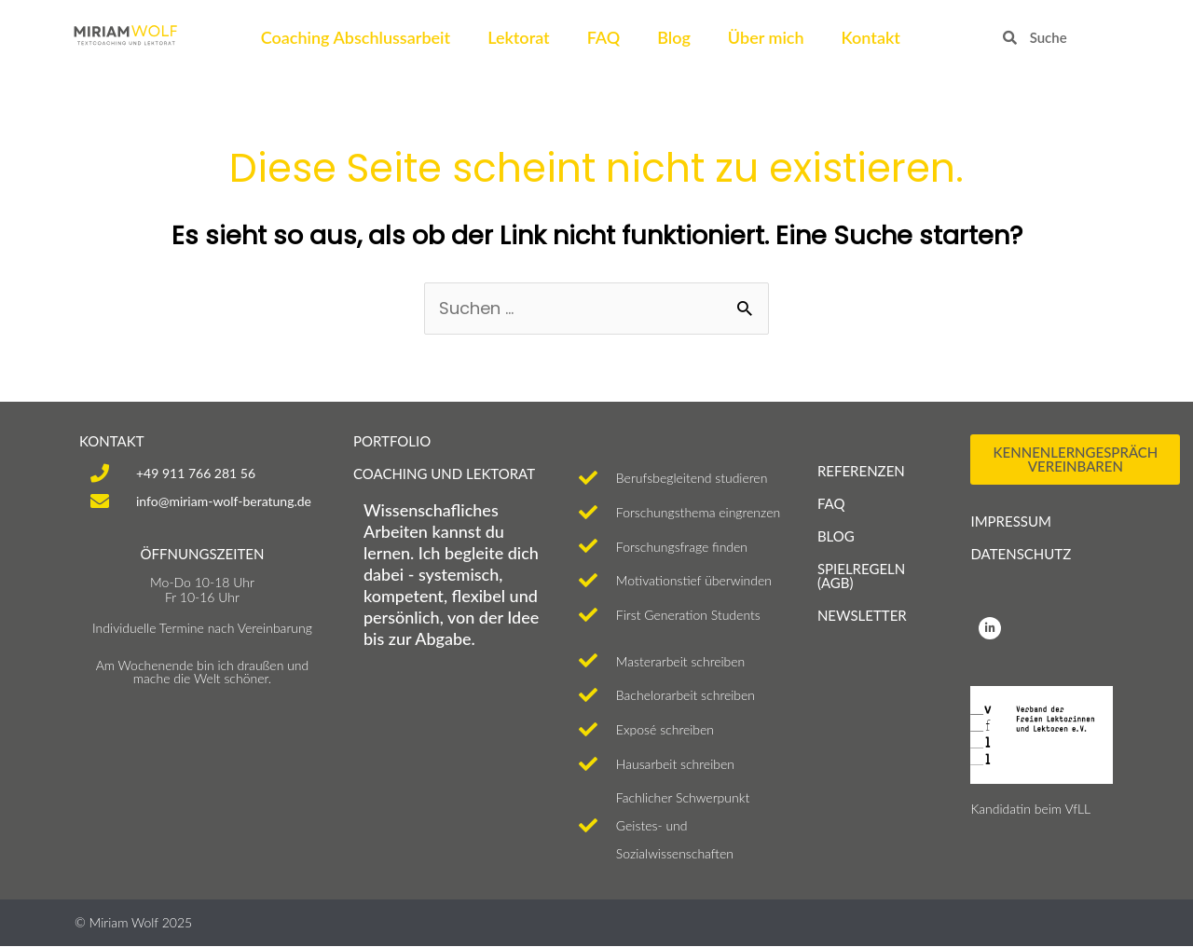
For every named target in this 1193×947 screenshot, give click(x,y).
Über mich (766, 37)
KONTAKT (111, 440)
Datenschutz (1020, 553)
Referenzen (861, 470)
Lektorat (518, 37)
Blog (674, 37)
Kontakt (871, 37)
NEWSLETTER (862, 615)
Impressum (1010, 521)
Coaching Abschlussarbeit (355, 37)
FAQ (604, 37)
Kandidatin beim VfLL (1030, 809)
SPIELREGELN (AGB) (861, 575)
